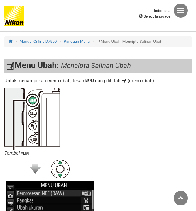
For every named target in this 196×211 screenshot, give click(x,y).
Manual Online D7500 (38, 41)
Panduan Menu (77, 41)
